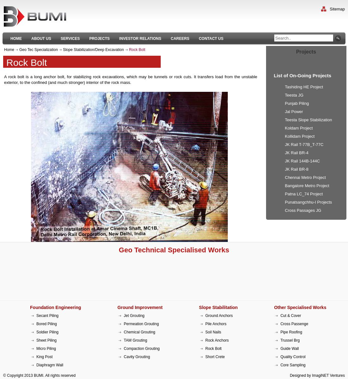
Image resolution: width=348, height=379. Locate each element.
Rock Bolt (213, 348)
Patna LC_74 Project (304, 194)
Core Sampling (292, 365)
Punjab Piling (297, 103)
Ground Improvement (140, 307)
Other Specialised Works (300, 307)
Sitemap (337, 9)
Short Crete (215, 357)
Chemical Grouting (139, 332)
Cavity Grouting (137, 357)
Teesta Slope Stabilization (308, 119)
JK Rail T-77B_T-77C (304, 144)
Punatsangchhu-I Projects (308, 202)
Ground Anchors (219, 315)
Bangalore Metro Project (307, 185)
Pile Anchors (216, 324)
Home (9, 49)
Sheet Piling (46, 340)
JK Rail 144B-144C (302, 161)
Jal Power (294, 111)
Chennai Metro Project (305, 177)
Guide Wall (289, 348)
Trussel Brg (290, 340)
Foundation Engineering (55, 307)
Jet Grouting (134, 315)
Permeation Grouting (141, 324)
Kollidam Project (300, 136)
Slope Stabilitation (218, 307)
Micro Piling (46, 348)
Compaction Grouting (141, 348)
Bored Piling (46, 324)
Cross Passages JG (303, 210)
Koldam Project (299, 128)
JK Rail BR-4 (296, 152)
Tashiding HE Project (304, 87)
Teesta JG (294, 95)
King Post (44, 357)
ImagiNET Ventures (328, 375)
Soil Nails (213, 332)
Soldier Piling (47, 332)
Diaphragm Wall (49, 365)
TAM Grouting (135, 340)
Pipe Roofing (291, 332)
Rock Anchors (217, 340)
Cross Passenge (294, 324)
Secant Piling (47, 315)
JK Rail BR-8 (296, 169)
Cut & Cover (290, 315)
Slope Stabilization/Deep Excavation (93, 49)
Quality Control (292, 357)
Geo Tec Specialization (38, 49)
